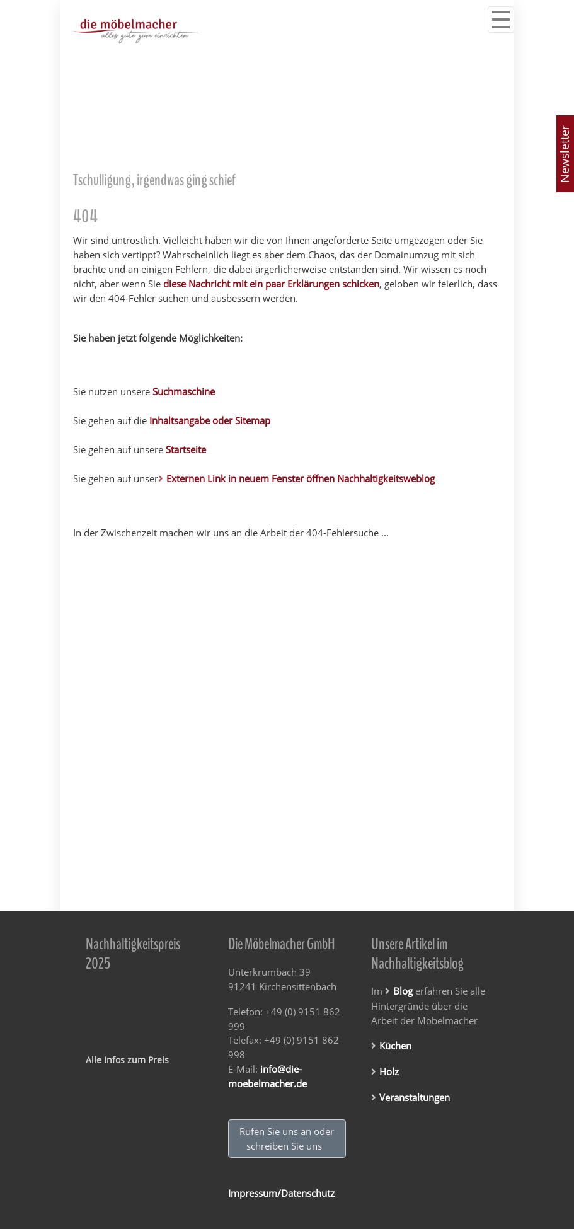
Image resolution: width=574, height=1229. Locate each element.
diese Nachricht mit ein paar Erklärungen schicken (271, 284)
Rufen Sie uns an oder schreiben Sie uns (286, 1138)
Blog (403, 990)
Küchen (395, 1045)
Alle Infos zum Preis (127, 1060)
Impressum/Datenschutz (281, 1193)
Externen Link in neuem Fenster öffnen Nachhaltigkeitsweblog (300, 478)
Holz (389, 1071)
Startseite (186, 449)
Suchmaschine (183, 391)
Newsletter (564, 154)
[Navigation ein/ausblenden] (501, 19)
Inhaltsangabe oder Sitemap (209, 420)
